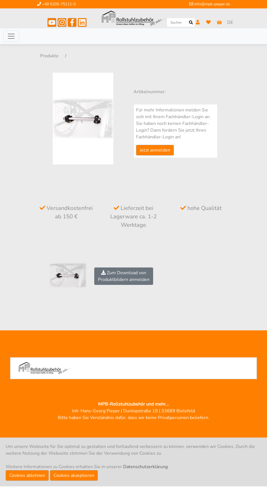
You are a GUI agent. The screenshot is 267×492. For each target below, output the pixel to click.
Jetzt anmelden (155, 150)
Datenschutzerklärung (145, 467)
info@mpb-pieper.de (209, 4)
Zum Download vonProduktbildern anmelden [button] (123, 276)
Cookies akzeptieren (74, 475)
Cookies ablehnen (27, 475)
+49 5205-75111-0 (56, 4)
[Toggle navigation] (11, 36)
